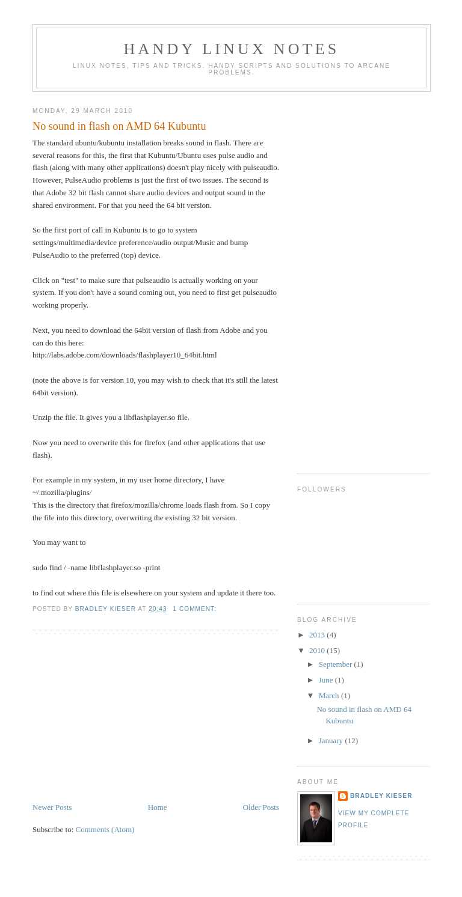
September (336, 664)
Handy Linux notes (232, 49)
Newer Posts (52, 807)
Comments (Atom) (105, 829)
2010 (318, 650)
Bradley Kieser (381, 795)
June (327, 679)
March (330, 695)
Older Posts (261, 807)
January (332, 740)
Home (157, 807)
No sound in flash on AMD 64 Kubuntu (119, 126)
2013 (318, 634)
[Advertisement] (122, 717)
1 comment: (195, 609)
